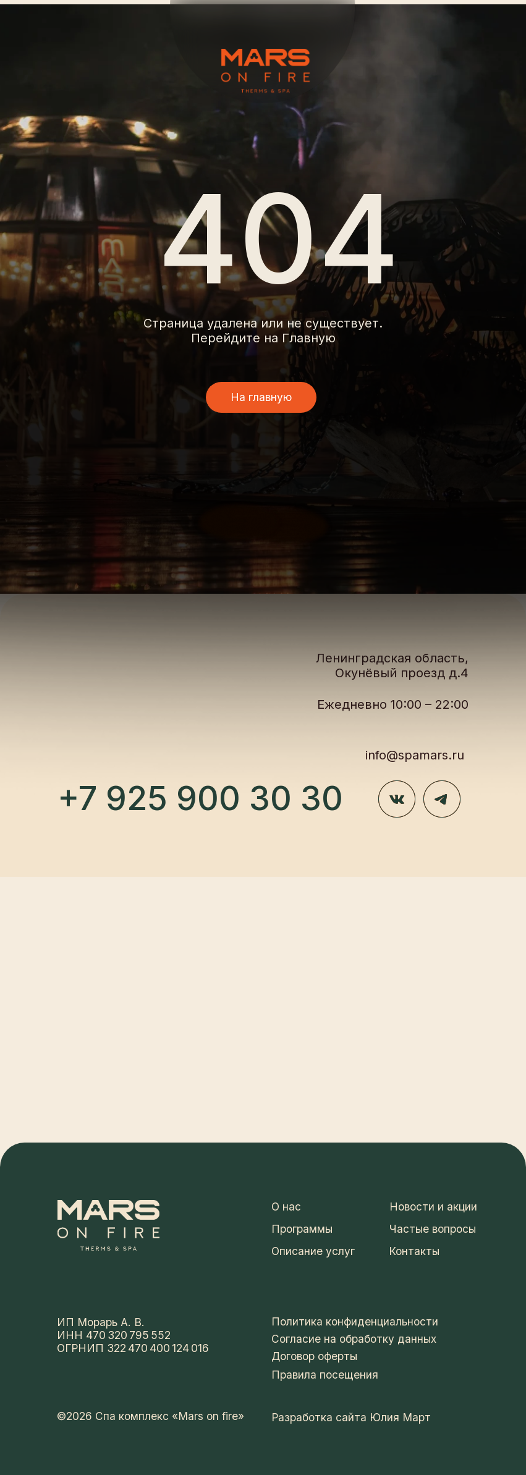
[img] (265, 71)
